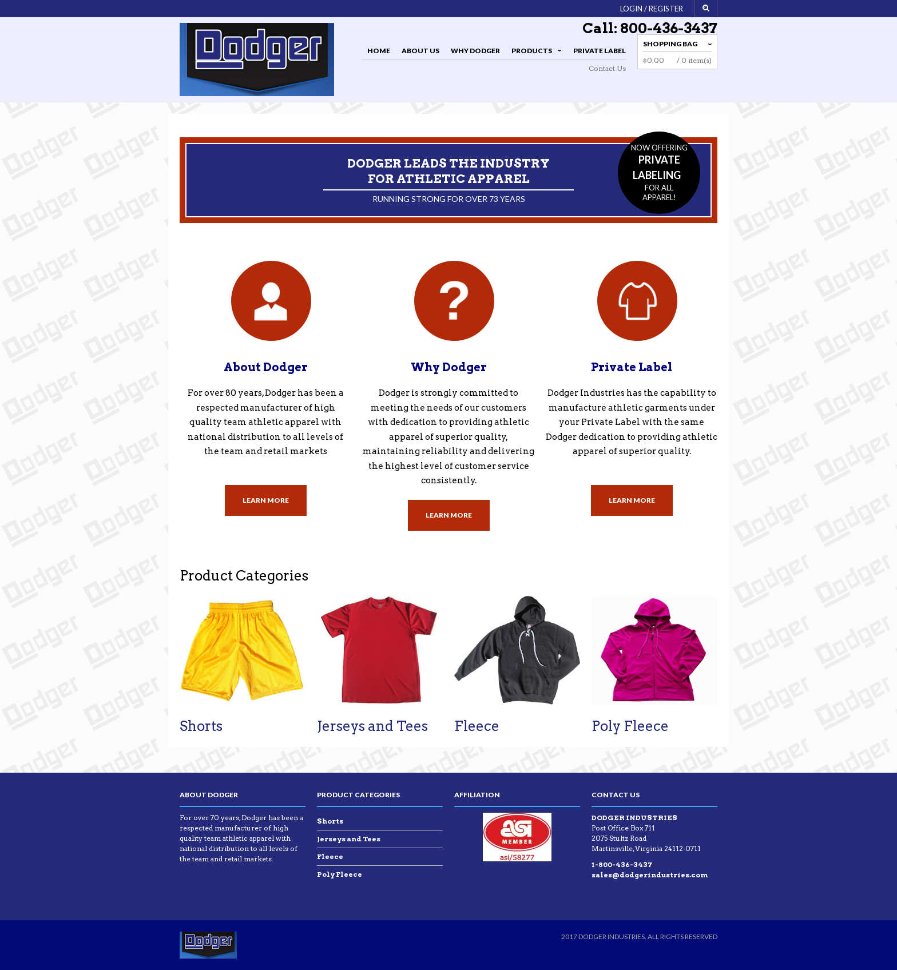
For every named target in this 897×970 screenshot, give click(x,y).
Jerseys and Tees (372, 726)
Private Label (599, 50)
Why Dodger (475, 50)
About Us (420, 50)
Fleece (476, 726)
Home (378, 50)
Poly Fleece (630, 726)
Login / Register (651, 8)
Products (534, 52)
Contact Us (607, 68)
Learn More (266, 500)
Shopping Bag (670, 43)
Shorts (201, 726)
